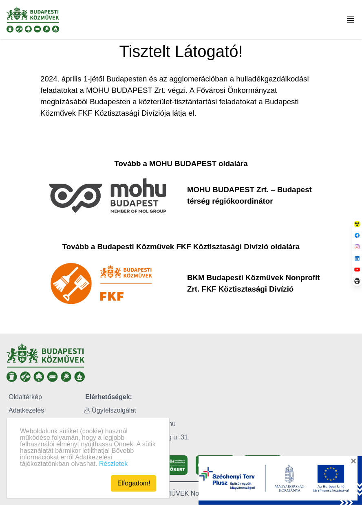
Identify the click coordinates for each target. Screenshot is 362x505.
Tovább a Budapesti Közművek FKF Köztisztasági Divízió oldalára (181, 246)
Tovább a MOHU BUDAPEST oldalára (180, 163)
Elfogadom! (133, 483)
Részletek (113, 463)
